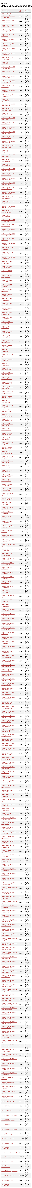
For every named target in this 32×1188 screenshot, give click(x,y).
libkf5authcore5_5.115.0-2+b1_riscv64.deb (8, 183)
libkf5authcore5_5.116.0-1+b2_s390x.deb (8, 104)
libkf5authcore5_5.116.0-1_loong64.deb (8, 77)
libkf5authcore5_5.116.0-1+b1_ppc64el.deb (8, 151)
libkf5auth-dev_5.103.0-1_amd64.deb (8, 809)
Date (26, 11)
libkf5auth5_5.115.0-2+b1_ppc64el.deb (7, 452)
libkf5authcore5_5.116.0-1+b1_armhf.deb (8, 165)
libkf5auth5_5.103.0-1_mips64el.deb (7, 498)
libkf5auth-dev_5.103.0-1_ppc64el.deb (8, 777)
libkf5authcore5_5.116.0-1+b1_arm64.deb (8, 169)
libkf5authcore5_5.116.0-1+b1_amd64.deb (8, 174)
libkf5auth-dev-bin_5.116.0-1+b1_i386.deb (9, 976)
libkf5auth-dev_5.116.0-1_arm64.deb (8, 647)
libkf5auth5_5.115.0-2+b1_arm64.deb (7, 475)
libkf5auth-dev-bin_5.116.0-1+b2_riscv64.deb (9, 925)
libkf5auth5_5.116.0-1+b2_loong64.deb (7, 383)
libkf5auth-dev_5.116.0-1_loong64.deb (8, 628)
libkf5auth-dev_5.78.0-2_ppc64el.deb (7, 554)
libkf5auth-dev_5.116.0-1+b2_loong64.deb (8, 670)
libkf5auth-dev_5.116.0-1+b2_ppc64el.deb (8, 665)
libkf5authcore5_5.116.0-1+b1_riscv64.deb (8, 146)
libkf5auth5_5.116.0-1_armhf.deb (7, 350)
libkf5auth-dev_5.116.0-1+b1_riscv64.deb (8, 698)
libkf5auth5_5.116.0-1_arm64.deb (7, 359)
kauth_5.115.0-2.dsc (7, 1161)
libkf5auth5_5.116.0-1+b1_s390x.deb (7, 406)
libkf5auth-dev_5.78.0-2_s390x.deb (7, 549)
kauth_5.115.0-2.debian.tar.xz (5, 1166)
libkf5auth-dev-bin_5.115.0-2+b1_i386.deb (9, 1013)
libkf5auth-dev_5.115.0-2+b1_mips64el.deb (8, 744)
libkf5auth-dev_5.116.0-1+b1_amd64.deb (8, 726)
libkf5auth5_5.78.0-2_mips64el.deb (6, 276)
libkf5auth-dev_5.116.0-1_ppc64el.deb (8, 619)
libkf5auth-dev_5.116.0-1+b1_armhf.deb (8, 716)
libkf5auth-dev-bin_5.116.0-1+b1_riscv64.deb (9, 962)
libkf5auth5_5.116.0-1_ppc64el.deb (7, 332)
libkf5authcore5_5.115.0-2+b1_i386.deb (8, 197)
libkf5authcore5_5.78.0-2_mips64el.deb (8, 30)
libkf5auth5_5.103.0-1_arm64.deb (7, 517)
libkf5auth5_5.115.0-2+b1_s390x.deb (7, 443)
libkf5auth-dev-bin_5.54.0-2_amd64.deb (8, 869)
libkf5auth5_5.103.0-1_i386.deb (7, 503)
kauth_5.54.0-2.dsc (6, 1124)
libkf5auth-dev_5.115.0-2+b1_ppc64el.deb (8, 739)
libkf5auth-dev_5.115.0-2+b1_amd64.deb (8, 767)
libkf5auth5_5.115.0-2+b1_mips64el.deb (7, 457)
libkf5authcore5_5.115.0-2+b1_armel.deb (8, 206)
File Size (20, 10)
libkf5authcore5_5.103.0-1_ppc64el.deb (8, 225)
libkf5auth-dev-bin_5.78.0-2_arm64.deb (8, 846)
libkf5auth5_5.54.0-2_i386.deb (6, 304)
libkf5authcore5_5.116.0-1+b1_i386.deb (8, 160)
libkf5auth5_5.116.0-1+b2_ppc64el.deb (7, 378)
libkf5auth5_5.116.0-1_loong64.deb (7, 341)
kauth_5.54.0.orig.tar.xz (7, 1120)
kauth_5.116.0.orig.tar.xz (8, 1138)
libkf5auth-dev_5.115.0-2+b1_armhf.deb (8, 753)
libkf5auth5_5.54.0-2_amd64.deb (6, 318)
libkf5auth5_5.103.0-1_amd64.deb (7, 522)
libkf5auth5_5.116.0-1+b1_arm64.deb (7, 434)
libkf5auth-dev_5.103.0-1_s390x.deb (8, 772)
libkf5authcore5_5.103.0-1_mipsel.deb (8, 230)
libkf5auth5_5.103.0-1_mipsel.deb (7, 494)
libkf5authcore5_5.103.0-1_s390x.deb (8, 220)
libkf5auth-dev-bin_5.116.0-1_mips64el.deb (9, 888)
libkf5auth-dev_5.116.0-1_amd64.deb (8, 651)
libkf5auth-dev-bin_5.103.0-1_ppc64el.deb (9, 1041)
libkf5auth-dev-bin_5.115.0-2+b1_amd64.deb (9, 1032)
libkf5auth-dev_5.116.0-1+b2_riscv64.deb (8, 661)
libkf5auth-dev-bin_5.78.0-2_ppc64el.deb (8, 818)
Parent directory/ (6, 13)
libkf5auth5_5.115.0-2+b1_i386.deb (7, 461)
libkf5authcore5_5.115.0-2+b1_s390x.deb (8, 179)
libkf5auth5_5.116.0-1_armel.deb (7, 355)
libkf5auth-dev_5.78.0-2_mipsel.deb (7, 559)
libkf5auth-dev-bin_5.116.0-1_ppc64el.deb (9, 883)
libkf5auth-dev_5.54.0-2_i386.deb (7, 591)
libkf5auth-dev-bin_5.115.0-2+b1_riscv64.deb (9, 999)
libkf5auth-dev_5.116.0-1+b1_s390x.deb (8, 693)
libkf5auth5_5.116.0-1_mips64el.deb (7, 336)
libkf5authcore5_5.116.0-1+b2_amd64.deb (8, 137)
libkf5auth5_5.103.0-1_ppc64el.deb (7, 489)
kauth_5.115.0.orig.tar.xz (8, 1157)
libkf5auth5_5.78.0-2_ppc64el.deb (6, 267)
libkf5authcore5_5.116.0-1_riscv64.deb (8, 63)
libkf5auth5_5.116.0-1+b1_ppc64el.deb (7, 415)
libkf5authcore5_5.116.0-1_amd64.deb (8, 100)
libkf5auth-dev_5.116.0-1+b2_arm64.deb (8, 684)
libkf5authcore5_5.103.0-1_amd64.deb (8, 257)
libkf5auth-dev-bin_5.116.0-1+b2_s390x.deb (9, 920)
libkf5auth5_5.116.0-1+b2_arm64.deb (7, 396)
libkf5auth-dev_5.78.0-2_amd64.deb (7, 587)
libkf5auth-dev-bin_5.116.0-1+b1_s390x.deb (9, 957)
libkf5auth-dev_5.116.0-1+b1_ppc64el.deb (8, 702)
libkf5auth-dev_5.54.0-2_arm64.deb (7, 600)
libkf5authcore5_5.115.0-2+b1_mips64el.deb (8, 192)
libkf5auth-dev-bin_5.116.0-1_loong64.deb (9, 892)
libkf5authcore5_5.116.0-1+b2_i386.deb (8, 123)
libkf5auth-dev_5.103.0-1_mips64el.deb (8, 786)
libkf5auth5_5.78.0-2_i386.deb (6, 281)
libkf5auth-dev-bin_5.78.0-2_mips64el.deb (8, 828)
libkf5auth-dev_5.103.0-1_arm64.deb (8, 804)
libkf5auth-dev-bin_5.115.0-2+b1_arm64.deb (9, 1027)
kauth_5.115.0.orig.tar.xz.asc (9, 1152)
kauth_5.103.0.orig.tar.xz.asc (9, 1171)
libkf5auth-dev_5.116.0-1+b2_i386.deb (8, 675)
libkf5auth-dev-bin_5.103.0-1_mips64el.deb (9, 1050)
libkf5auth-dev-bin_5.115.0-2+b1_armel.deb (9, 1022)
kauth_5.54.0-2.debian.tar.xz (9, 1129)
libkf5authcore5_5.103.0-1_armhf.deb (8, 243)
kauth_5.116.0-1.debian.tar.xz (5, 1147)
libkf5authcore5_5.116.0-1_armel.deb (8, 91)
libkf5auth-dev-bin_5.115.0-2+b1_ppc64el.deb (9, 1004)
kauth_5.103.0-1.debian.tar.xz (5, 1184)
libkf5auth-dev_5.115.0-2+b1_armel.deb (8, 758)
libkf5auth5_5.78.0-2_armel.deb (6, 290)
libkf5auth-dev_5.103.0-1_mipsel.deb (8, 781)
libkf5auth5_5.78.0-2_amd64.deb (6, 299)
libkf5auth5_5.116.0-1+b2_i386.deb (7, 387)
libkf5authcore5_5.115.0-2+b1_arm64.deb (8, 211)
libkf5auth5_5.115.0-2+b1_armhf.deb (7, 466)
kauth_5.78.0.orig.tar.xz (7, 1106)
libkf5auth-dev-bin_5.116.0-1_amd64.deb (9, 916)
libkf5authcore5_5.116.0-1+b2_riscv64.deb (8, 109)
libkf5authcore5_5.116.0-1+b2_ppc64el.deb (8, 114)
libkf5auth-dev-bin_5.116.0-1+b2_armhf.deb (9, 943)
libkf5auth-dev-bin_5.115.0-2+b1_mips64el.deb (9, 1008)
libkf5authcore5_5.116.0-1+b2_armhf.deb (8, 128)
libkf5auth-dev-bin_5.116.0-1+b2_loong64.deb (9, 934)
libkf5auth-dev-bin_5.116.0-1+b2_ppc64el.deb (9, 930)
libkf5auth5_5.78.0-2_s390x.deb (6, 262)
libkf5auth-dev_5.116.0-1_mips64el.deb (8, 624)
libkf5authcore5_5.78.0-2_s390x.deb (8, 16)
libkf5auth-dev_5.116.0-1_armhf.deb (8, 637)
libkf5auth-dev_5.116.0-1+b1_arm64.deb (8, 721)
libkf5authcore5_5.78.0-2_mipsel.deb (8, 26)
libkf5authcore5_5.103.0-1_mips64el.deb (8, 234)
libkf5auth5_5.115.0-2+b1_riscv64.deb (7, 447)
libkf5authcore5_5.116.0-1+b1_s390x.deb (8, 142)
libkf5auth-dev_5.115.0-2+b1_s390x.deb (8, 730)
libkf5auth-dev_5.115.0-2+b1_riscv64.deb (8, 735)
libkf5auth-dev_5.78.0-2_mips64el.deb (7, 563)
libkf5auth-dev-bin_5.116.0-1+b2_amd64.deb (9, 953)
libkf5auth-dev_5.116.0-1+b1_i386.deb (8, 712)
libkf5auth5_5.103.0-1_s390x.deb (7, 485)
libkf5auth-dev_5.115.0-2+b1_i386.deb (8, 749)
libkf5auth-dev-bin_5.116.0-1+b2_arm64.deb (9, 948)
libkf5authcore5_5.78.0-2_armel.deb (8, 44)
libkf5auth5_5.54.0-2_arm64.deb (6, 313)
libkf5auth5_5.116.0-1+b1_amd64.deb (7, 438)
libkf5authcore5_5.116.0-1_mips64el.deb (8, 72)
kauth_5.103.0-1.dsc (7, 1180)
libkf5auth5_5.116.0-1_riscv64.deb (7, 327)
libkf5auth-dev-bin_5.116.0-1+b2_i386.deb (9, 939)
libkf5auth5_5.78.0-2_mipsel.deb (6, 271)
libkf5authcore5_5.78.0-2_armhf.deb (8, 40)
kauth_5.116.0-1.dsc (7, 1143)
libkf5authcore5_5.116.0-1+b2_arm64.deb (8, 132)
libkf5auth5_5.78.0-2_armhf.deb (6, 285)
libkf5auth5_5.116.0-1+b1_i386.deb (7, 424)
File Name (4, 11)
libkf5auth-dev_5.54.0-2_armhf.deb (7, 596)
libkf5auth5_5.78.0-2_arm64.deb (6, 294)
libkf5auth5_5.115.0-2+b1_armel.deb (7, 471)
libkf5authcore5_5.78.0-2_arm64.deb (8, 49)
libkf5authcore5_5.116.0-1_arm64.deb (8, 95)
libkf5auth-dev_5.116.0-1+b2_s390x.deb (8, 656)
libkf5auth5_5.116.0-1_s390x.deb (7, 322)
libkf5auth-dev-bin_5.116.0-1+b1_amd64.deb (9, 990)
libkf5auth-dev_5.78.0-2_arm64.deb (7, 582)
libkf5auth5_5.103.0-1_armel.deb (7, 512)
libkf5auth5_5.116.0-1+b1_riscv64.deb (7, 410)
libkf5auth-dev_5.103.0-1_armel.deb (8, 800)
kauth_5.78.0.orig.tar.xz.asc (9, 1101)
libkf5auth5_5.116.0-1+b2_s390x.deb (7, 369)
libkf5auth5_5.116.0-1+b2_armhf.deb (7, 392)
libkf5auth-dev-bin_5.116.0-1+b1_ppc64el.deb (9, 967)
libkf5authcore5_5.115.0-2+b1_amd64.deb (8, 216)
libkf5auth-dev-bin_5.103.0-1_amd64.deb (9, 1073)
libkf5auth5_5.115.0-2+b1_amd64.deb (7, 480)
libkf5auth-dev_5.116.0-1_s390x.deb (8, 610)
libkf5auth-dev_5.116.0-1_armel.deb (8, 642)
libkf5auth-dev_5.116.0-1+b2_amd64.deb (8, 688)
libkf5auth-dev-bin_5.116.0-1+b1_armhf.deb (9, 981)
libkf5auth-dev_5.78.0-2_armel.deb (7, 577)
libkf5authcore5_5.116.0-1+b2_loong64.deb (8, 118)
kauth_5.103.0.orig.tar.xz (8, 1175)
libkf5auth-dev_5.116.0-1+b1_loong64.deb (8, 707)
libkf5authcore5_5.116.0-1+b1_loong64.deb (8, 155)
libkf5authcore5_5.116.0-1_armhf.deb (8, 86)
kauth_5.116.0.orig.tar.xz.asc (9, 1134)
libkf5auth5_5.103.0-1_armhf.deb (7, 508)
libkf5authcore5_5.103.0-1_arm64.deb (8, 253)
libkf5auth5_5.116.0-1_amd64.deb (7, 364)
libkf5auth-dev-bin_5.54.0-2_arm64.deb (8, 865)
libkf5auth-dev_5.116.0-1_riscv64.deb (8, 614)
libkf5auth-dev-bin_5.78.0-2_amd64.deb (8, 851)
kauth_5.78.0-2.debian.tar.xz (9, 1115)
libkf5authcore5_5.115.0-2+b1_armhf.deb (8, 202)
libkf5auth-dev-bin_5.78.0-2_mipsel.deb (8, 823)
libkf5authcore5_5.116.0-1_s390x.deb (8, 58)
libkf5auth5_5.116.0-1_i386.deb (7, 345)
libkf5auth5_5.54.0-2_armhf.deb (6, 308)
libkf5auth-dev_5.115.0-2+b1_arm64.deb (8, 763)
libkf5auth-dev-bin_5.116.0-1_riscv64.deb (9, 879)
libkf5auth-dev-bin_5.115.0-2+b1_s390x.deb (9, 994)
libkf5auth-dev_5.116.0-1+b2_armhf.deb (8, 679)
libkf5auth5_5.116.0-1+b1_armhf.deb (7, 429)
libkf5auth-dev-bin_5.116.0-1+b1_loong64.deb (9, 971)
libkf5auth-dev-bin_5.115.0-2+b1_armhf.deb (9, 1018)
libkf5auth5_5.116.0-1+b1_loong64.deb (7, 420)
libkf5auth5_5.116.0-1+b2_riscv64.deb (7, 373)
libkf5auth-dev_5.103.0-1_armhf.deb (8, 795)
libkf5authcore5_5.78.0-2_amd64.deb (8, 53)
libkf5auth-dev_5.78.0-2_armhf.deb (7, 573)
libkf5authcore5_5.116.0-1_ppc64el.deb (8, 67)
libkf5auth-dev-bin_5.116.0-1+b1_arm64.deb (9, 985)
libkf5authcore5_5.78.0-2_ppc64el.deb (8, 21)
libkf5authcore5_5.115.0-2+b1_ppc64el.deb (8, 188)
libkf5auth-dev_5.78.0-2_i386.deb (7, 568)
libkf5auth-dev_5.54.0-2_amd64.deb (7, 605)
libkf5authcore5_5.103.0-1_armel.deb (8, 248)
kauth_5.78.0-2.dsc (6, 1110)
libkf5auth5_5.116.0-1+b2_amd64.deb (7, 401)
